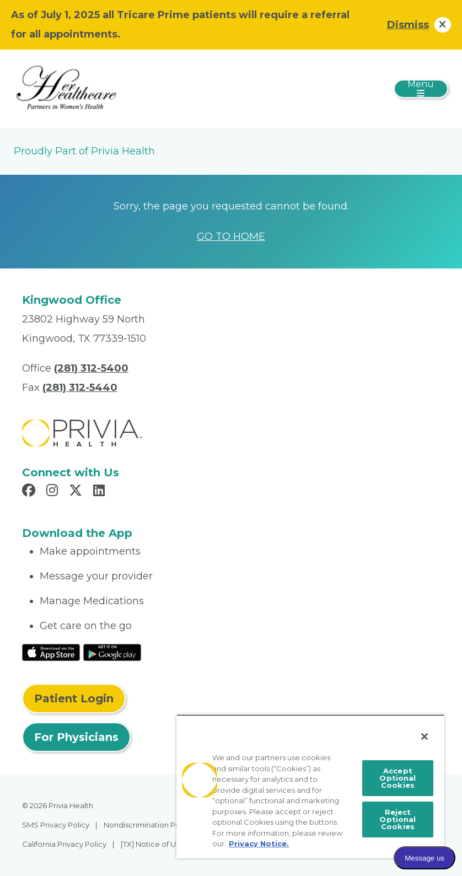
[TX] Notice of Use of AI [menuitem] (161, 844)
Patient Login (74, 698)
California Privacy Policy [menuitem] (64, 844)
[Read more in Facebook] (30, 492)
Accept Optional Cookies (397, 777)
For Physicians (76, 737)
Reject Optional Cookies (397, 819)
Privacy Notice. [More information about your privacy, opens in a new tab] (259, 843)
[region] (310, 786)
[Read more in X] (77, 492)
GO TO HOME (231, 236)
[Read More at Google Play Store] (112, 652)
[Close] (424, 736)
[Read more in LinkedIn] (100, 492)
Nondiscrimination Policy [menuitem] (148, 824)
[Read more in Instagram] (53, 492)
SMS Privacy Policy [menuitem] (55, 824)
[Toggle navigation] (421, 88)
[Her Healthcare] (66, 88)
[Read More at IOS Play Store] (51, 652)
